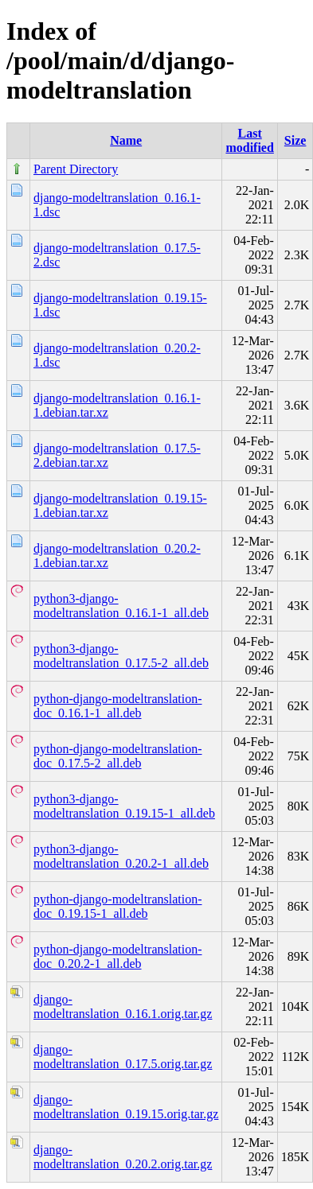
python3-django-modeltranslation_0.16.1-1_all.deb (121, 606)
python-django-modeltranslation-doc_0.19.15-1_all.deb (117, 906)
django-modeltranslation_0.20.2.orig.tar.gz (122, 1157)
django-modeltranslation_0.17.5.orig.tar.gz (122, 1056)
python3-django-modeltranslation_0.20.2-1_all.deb (121, 856)
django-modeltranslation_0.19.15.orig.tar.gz (125, 1107)
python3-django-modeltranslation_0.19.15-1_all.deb (124, 806)
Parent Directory (75, 169)
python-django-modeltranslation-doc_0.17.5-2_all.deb (117, 756)
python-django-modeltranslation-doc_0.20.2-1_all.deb (117, 956)
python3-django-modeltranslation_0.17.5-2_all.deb (121, 656)
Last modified (249, 140)
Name (126, 140)
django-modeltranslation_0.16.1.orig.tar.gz (122, 1006)
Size (295, 140)
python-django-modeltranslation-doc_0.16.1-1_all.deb (117, 706)
